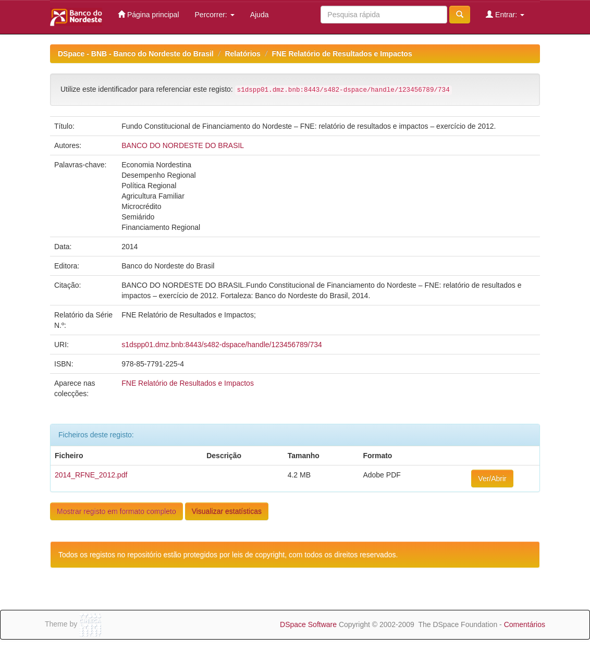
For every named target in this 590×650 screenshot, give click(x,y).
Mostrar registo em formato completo (116, 511)
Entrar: (505, 14)
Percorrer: (215, 14)
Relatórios (242, 54)
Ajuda (259, 14)
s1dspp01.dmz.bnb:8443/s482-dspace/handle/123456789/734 (221, 344)
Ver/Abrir (492, 478)
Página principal (148, 14)
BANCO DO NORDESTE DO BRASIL (182, 145)
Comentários (524, 624)
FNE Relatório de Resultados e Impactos (342, 54)
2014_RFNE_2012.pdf (91, 475)
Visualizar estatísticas (227, 511)
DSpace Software (308, 624)
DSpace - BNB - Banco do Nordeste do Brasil (136, 54)
